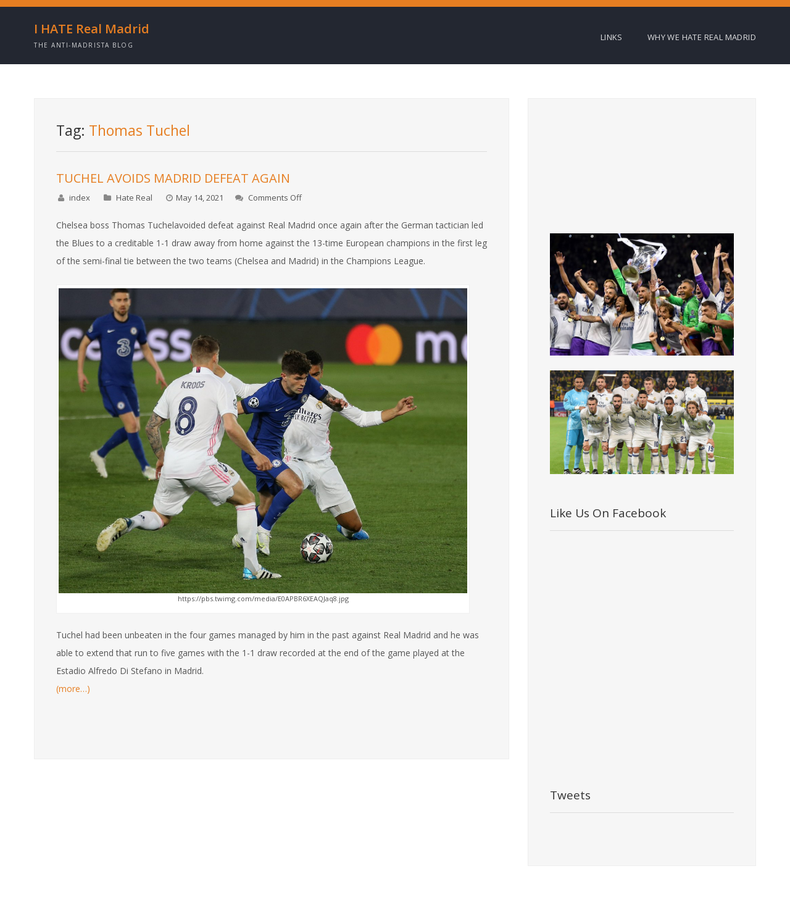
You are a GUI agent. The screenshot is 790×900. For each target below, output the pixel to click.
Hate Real (134, 197)
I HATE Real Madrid (91, 29)
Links (612, 37)
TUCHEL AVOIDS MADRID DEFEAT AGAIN (173, 178)
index (79, 197)
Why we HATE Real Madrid (701, 37)
